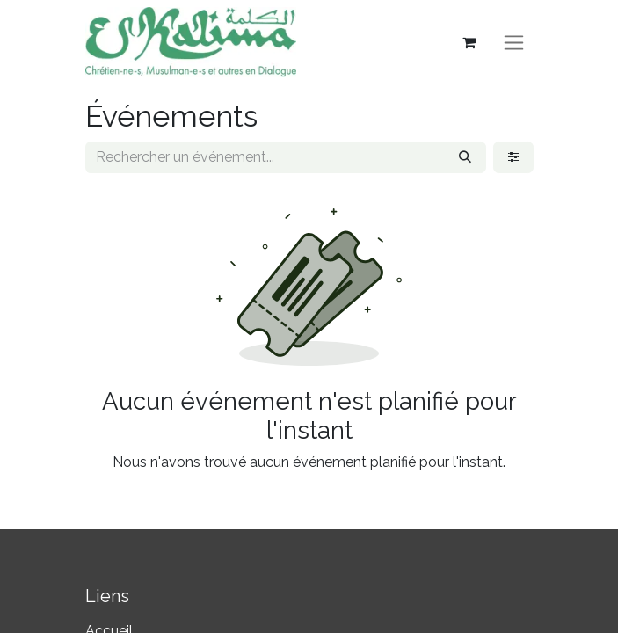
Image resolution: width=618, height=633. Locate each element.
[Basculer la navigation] (514, 42)
